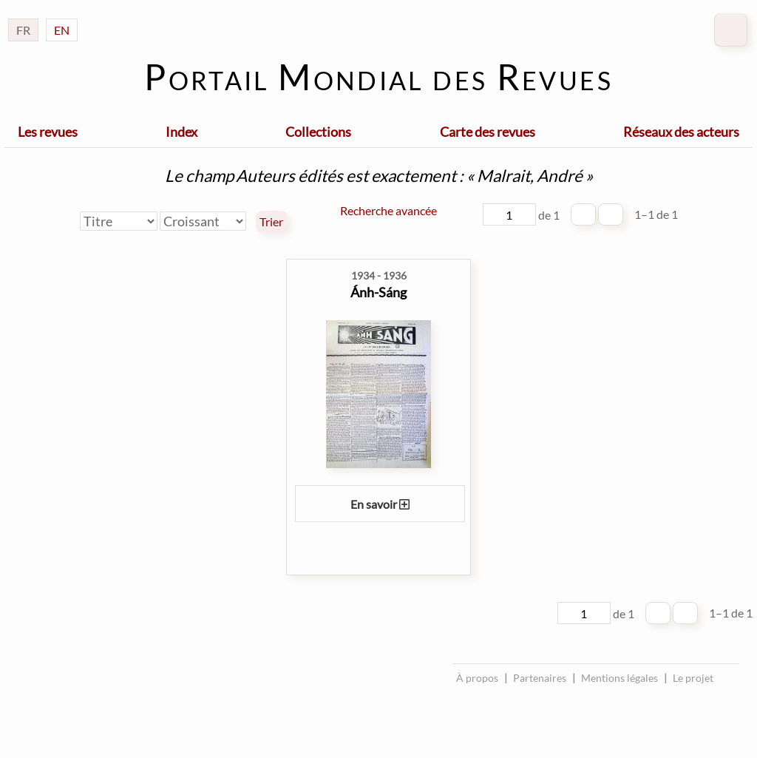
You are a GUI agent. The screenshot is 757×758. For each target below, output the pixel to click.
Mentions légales (619, 677)
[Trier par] (118, 221)
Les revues (48, 131)
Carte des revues (487, 131)
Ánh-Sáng (378, 292)
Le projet (693, 677)
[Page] (509, 214)
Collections (318, 131)
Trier (271, 222)
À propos (477, 677)
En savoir (380, 504)
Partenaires (539, 677)
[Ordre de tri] (203, 221)
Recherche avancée (388, 210)
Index (181, 131)
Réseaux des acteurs (681, 131)
